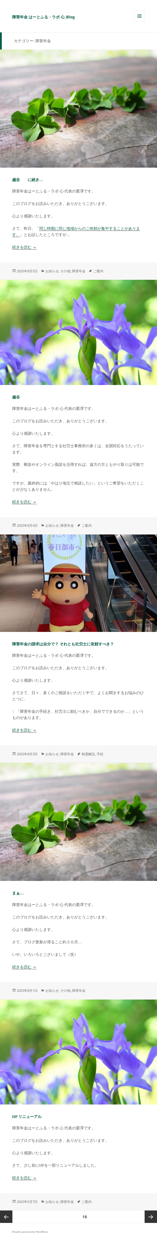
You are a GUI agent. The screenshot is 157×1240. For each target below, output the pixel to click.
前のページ (6, 1216)
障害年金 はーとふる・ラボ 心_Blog (43, 16)
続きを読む (24, 247)
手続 (100, 754)
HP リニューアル (27, 1117)
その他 (65, 271)
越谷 (16, 397)
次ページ (151, 1216)
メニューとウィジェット (139, 21)
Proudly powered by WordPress (30, 1231)
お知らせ (52, 271)
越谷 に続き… (27, 180)
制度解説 (88, 754)
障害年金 (78, 271)
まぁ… (18, 893)
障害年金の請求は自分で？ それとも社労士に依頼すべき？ (63, 644)
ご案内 (98, 271)
